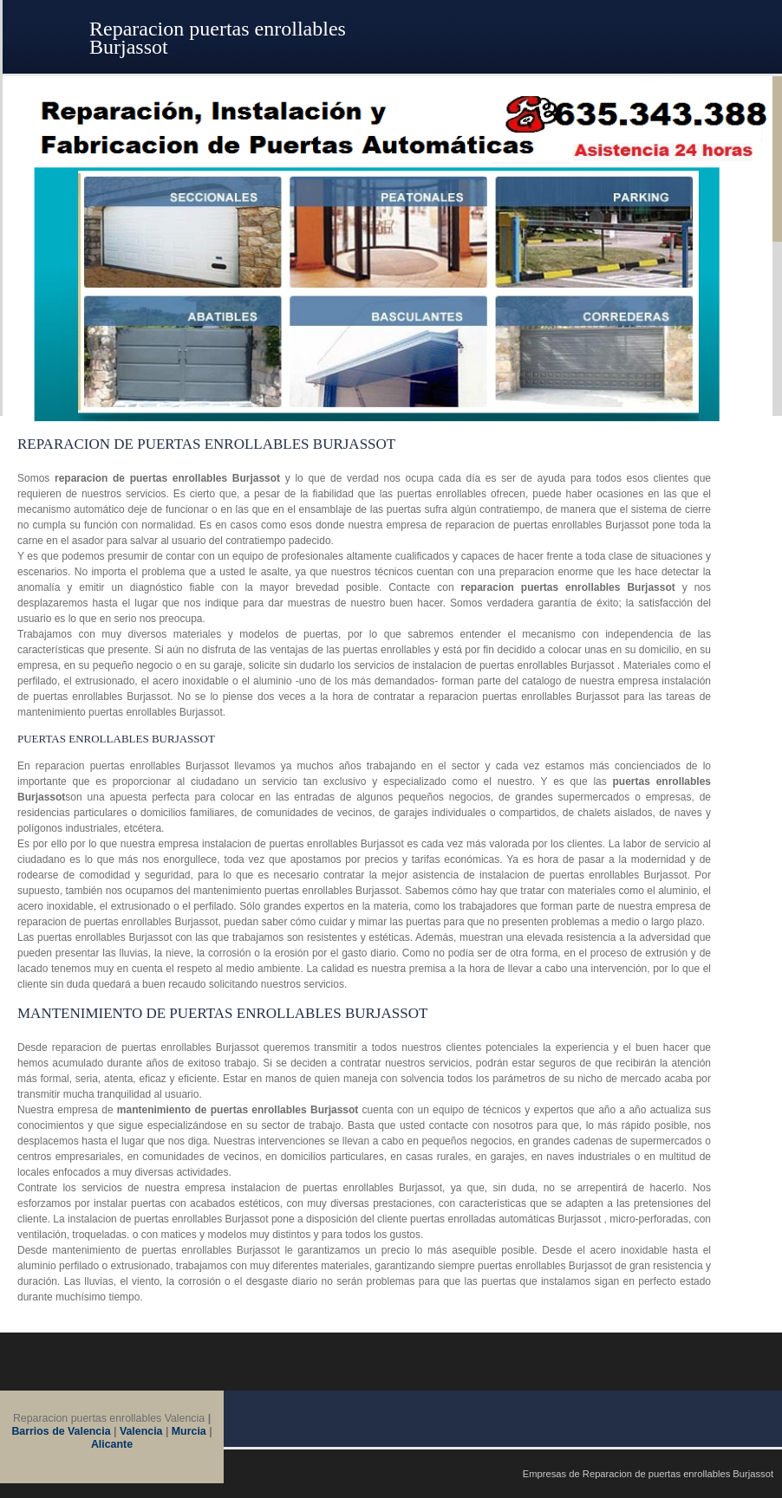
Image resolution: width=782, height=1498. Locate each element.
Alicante (112, 1444)
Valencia (141, 1431)
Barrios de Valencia (62, 1431)
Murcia (189, 1431)
